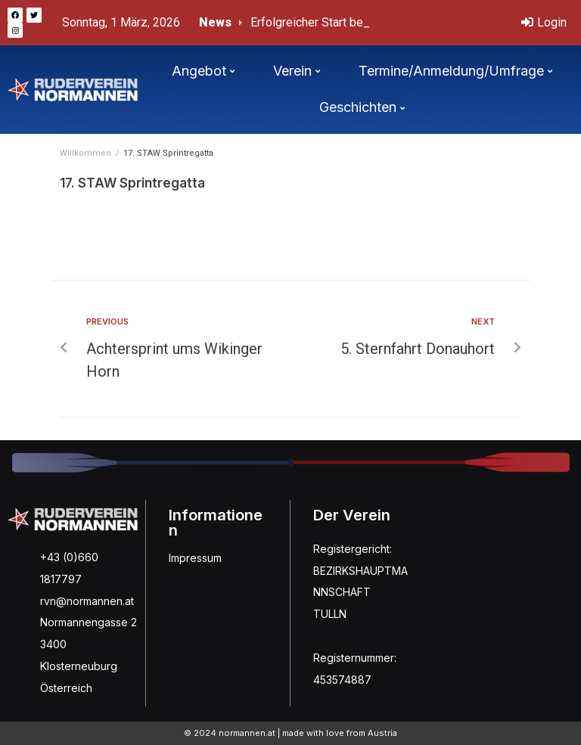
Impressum (195, 557)
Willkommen (85, 153)
